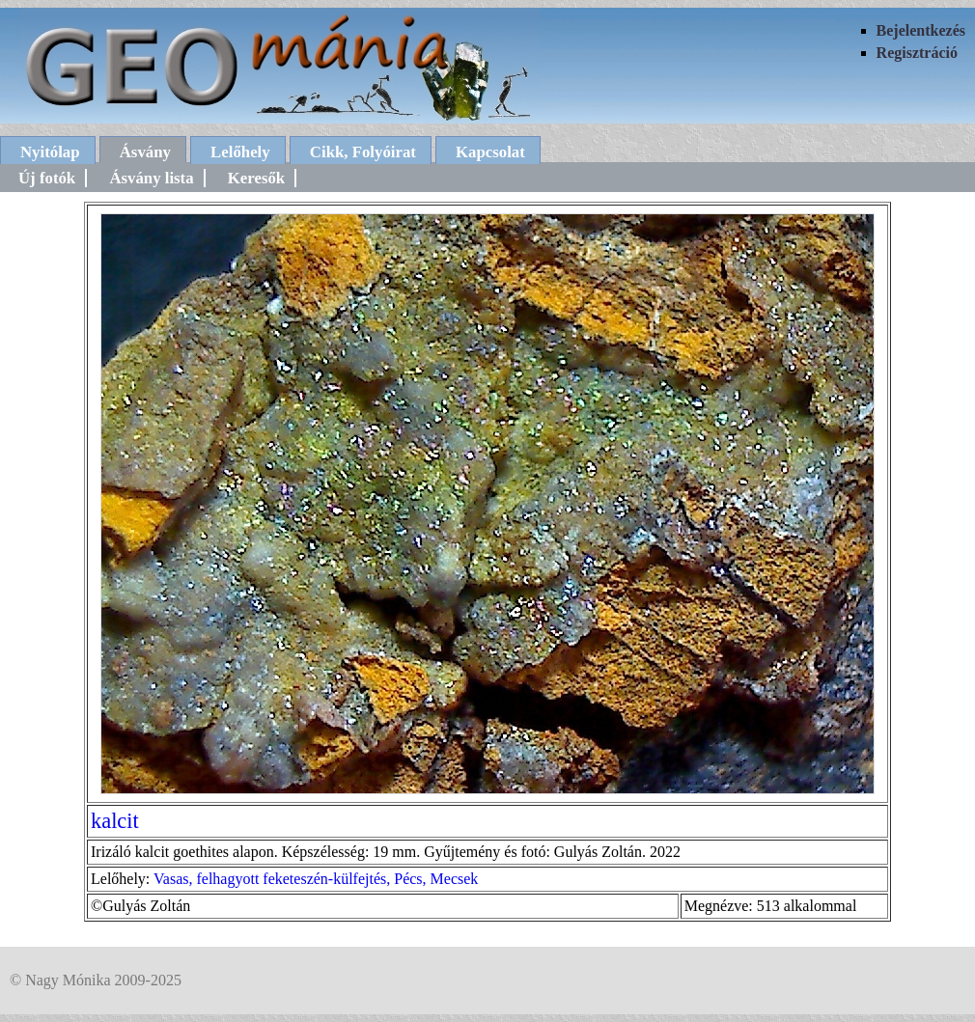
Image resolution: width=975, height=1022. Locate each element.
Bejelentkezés (921, 30)
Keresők (256, 178)
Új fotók (46, 178)
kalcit (115, 821)
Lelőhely (240, 152)
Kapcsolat (490, 152)
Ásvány (145, 152)
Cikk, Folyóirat (363, 152)
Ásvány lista (151, 178)
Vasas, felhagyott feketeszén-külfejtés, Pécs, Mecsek (315, 878)
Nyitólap (50, 152)
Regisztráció (917, 52)
